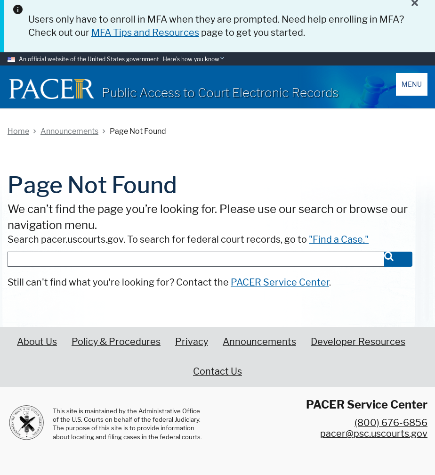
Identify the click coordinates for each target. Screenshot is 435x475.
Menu (412, 84)
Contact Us (217, 371)
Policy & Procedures (116, 341)
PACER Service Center (280, 282)
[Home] (51, 89)
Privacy (191, 341)
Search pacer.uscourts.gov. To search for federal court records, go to (188, 239)
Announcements (259, 341)
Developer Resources (358, 341)
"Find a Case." (339, 239)
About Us (37, 341)
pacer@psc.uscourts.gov (373, 433)
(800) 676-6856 (390, 422)
